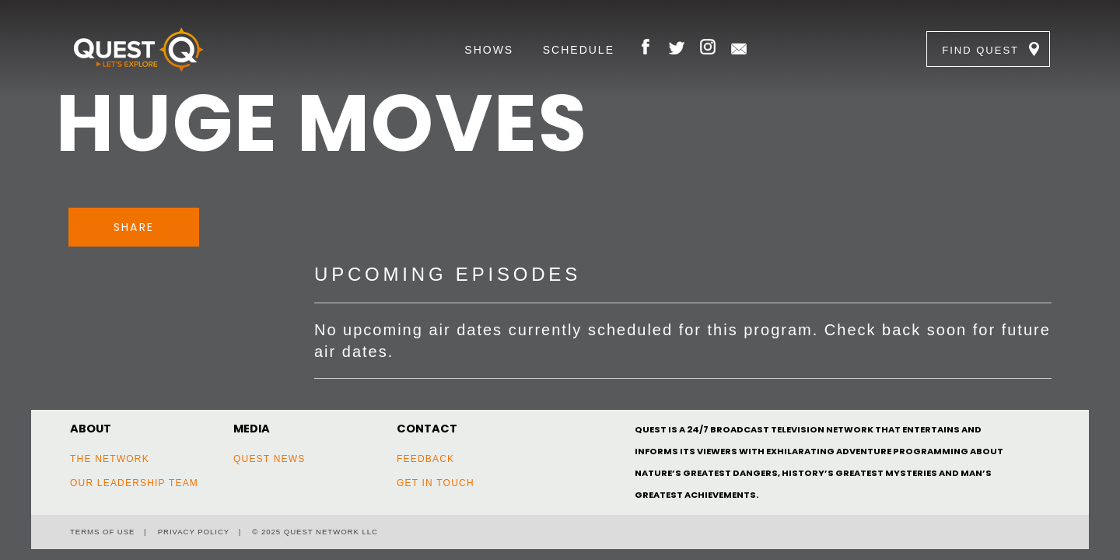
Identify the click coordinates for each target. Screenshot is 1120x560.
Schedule (578, 50)
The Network (109, 458)
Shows (488, 50)
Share (134, 227)
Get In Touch (435, 483)
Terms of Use (102, 531)
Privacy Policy (194, 531)
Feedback (425, 458)
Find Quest (980, 50)
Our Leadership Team (134, 483)
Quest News (269, 458)
